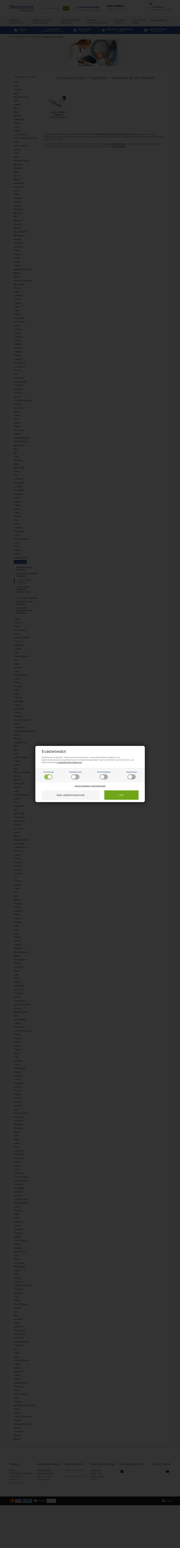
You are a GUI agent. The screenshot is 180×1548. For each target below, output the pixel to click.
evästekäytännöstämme (69, 762)
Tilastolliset (131, 775)
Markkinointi (75, 775)
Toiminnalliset (104, 775)
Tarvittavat (48, 775)
